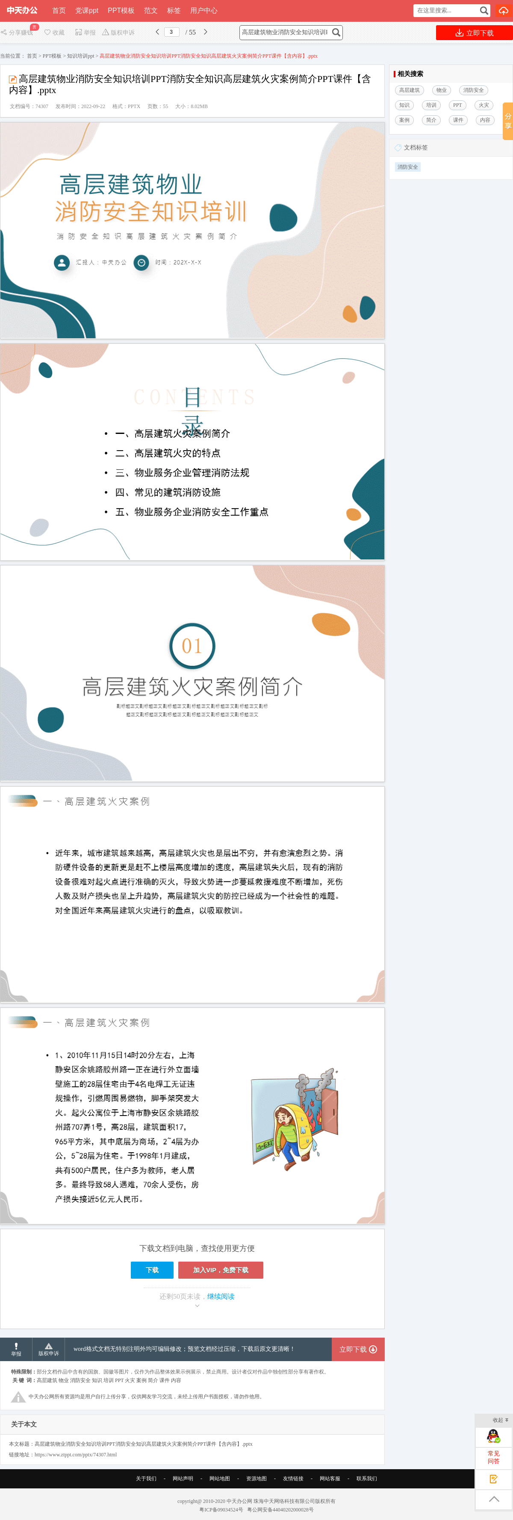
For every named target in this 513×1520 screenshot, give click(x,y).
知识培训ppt (80, 56)
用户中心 (204, 10)
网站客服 (330, 1479)
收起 (501, 1420)
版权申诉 (118, 32)
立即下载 (475, 33)
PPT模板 (121, 10)
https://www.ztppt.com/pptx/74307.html (76, 1455)
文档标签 (416, 147)
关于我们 (146, 1479)
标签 (174, 10)
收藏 (54, 32)
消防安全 (408, 167)
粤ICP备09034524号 (221, 1510)
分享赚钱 (17, 32)
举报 (85, 32)
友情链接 (293, 1479)
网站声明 (183, 1479)
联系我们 (367, 1479)
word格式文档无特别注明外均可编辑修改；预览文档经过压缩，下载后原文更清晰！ (184, 1349)
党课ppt (86, 10)
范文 (151, 10)
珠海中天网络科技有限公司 (284, 1501)
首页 (59, 10)
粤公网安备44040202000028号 (280, 1510)
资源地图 (256, 1479)
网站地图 (219, 1479)
